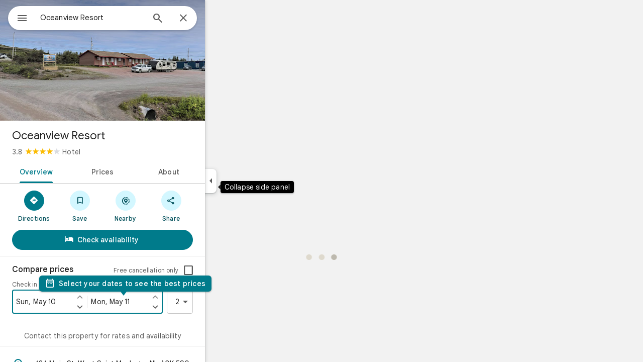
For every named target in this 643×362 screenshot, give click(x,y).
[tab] (70, 171)
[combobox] (118, 18)
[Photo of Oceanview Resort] (138, 60)
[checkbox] (225, 270)
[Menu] (18, 17)
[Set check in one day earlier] (116, 297)
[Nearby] (161, 206)
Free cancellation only (182, 270)
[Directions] (70, 206)
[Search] (194, 19)
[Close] (219, 18)
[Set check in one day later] (116, 307)
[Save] (116, 206)
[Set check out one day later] (191, 307)
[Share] (207, 206)
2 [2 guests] (219, 302)
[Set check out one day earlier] (191, 297)
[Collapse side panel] (247, 181)
